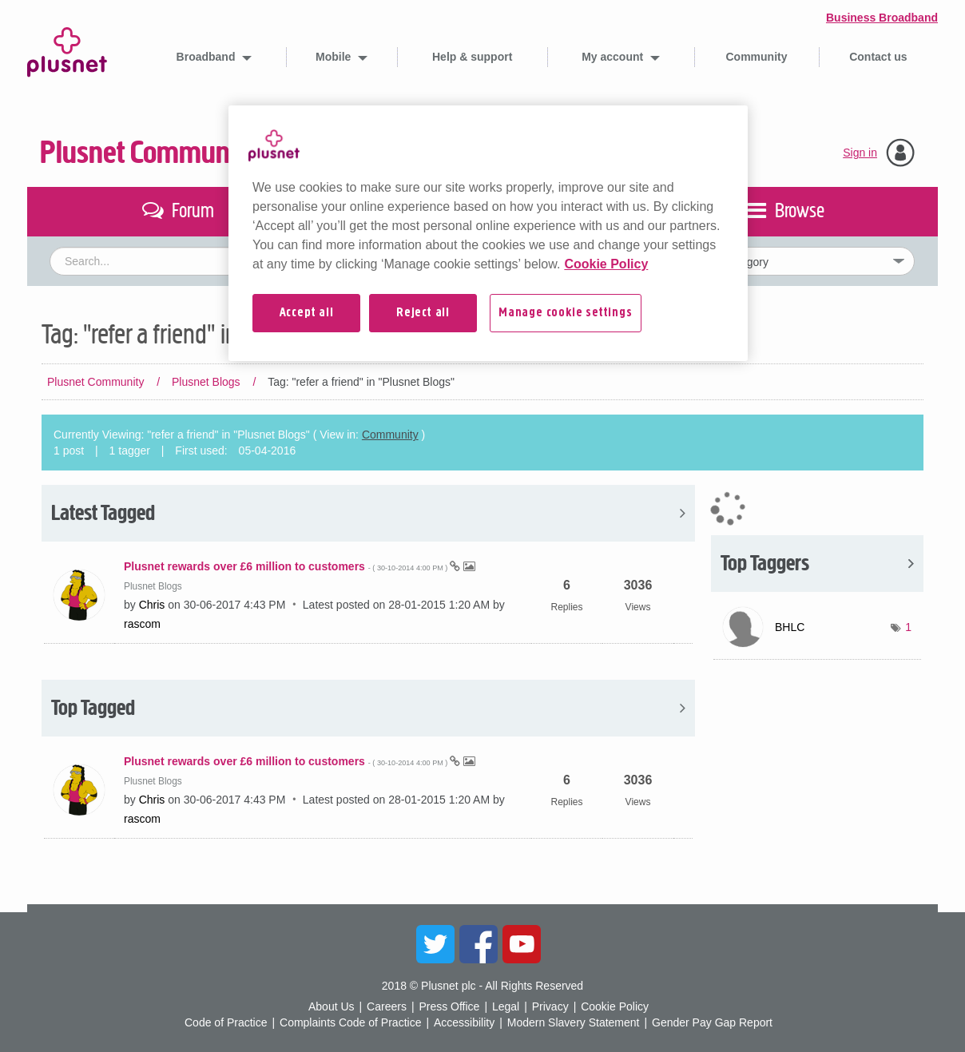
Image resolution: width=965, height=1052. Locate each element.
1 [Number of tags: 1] (908, 627)
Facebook (478, 944)
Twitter (435, 944)
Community (757, 56)
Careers (387, 1006)
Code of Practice (226, 1022)
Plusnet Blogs (206, 381)
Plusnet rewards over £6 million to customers (287, 566)
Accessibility (464, 1022)
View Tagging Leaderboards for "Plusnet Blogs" (817, 563)
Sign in (860, 152)
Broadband (208, 56)
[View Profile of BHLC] (789, 627)
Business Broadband (882, 17)
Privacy (550, 1006)
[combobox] (335, 261)
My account (614, 56)
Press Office (449, 1006)
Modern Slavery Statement (573, 1022)
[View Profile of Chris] (152, 604)
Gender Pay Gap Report (712, 1022)
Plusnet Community (149, 153)
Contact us (878, 56)
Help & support (472, 56)
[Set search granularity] (784, 261)
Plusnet (67, 49)
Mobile (335, 56)
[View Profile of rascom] (142, 623)
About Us (331, 1006)
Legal (505, 1006)
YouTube (521, 944)
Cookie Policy (615, 1006)
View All (368, 513)
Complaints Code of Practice (350, 1022)
